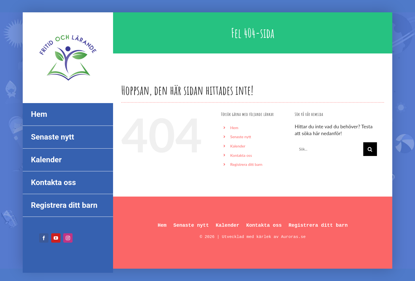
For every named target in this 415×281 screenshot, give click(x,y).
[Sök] (370, 149)
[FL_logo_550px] (68, 31)
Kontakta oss (241, 155)
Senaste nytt (240, 136)
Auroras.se (293, 237)
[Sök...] (329, 149)
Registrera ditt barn (246, 164)
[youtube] (55, 238)
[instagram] (68, 238)
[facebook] (43, 238)
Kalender (237, 146)
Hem (234, 127)
